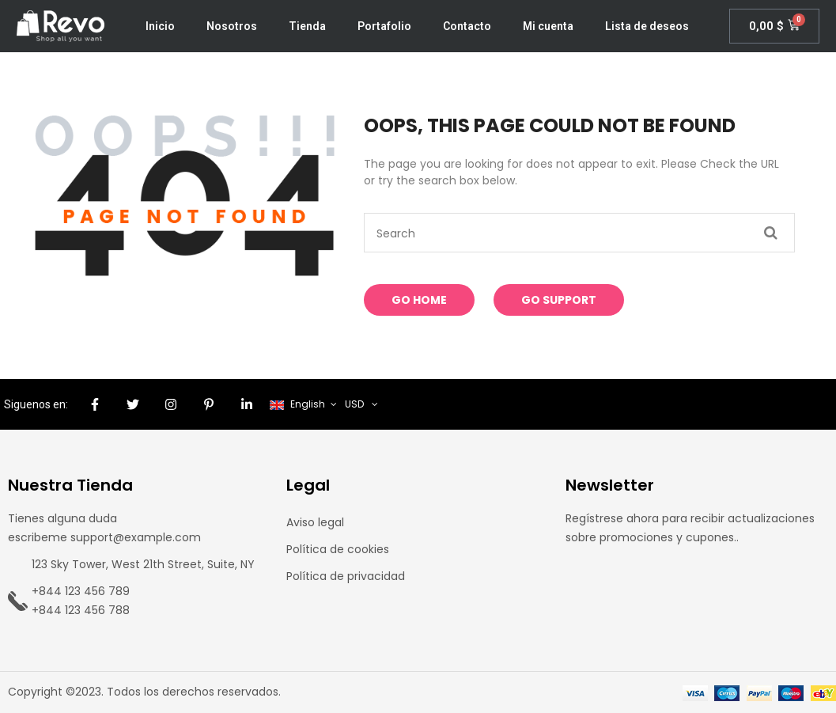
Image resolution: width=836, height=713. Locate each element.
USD (354, 404)
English (298, 404)
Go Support (558, 300)
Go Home (419, 300)
